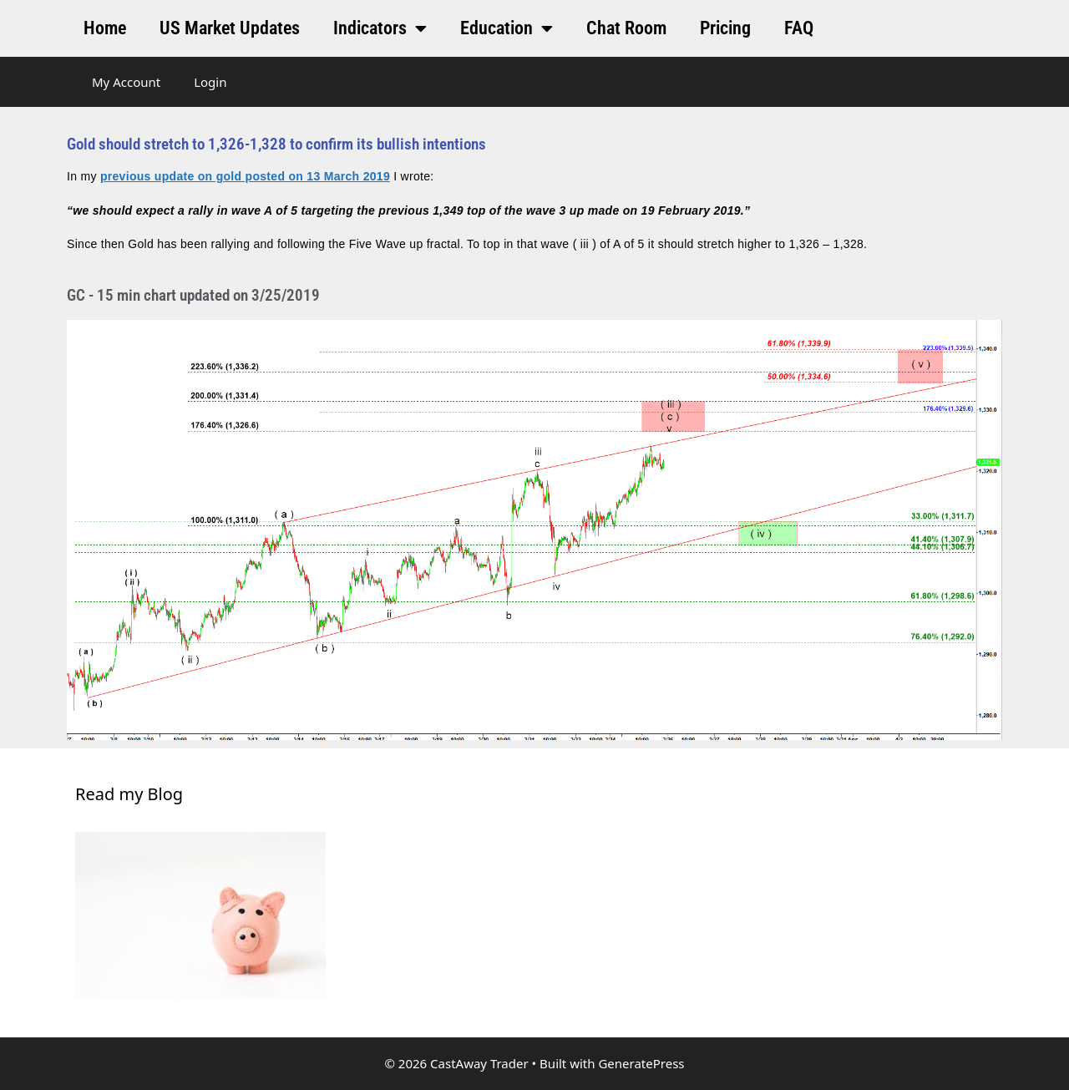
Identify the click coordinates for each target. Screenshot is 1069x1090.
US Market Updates (230, 28)
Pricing (725, 28)
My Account (126, 82)
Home (105, 28)
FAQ (798, 28)
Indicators (380, 28)
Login (210, 82)
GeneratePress (641, 1063)
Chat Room (626, 28)
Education (506, 28)
